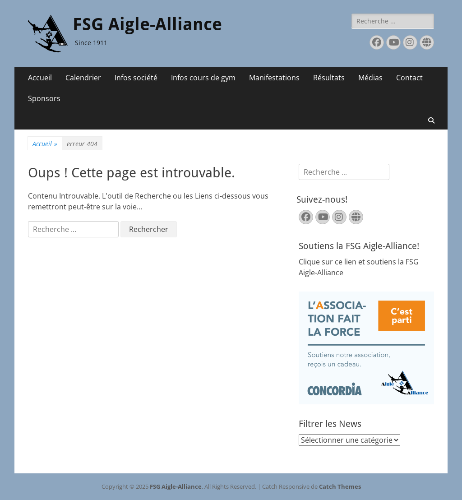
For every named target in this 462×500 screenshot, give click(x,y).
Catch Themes (340, 486)
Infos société (136, 78)
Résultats (329, 78)
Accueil (40, 78)
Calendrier (83, 78)
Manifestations (274, 78)
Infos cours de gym (203, 78)
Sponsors (44, 98)
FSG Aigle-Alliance (147, 24)
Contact (409, 78)
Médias (370, 78)
